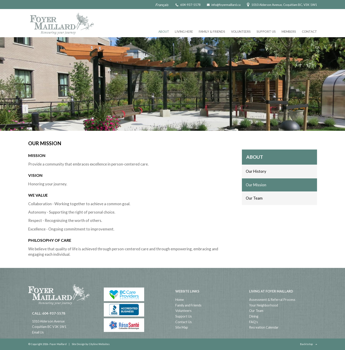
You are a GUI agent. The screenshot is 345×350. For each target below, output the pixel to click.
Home (179, 300)
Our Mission (256, 184)
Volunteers (241, 31)
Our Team (254, 198)
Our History (256, 171)
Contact (309, 31)
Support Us (266, 31)
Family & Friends (212, 31)
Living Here (184, 31)
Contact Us (183, 322)
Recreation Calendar (264, 327)
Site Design (78, 344)
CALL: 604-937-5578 (48, 313)
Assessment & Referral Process (272, 300)
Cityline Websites (99, 344)
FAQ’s (253, 322)
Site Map (181, 327)
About (163, 31)
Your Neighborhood (263, 305)
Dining (253, 316)
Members (289, 31)
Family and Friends (188, 305)
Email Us (38, 332)
